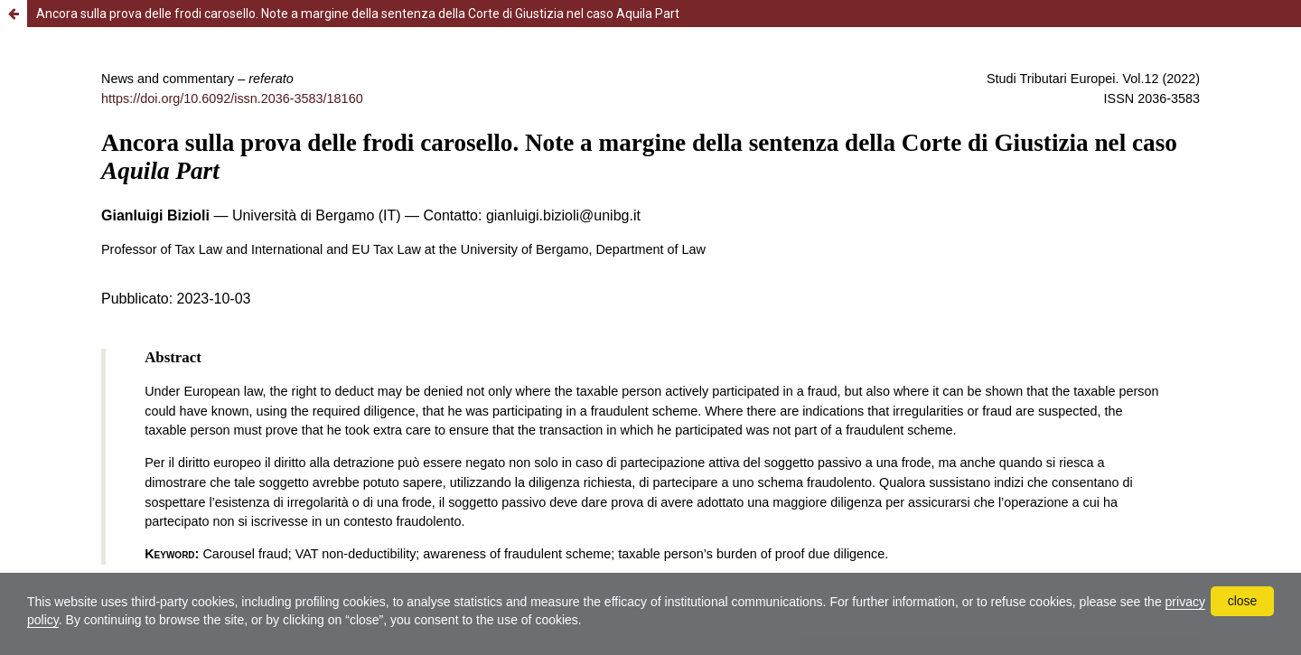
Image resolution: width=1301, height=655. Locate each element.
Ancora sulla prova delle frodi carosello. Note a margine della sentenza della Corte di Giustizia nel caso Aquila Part (357, 13)
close (1243, 601)
